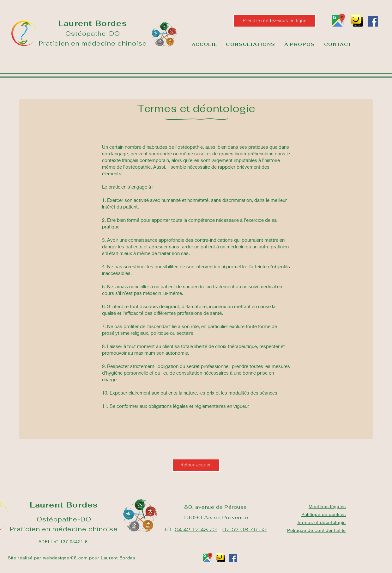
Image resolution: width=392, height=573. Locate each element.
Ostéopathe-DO (92, 33)
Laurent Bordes (92, 23)
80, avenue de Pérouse (215, 507)
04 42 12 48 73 (196, 529)
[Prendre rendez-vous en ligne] (274, 21)
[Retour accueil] (196, 465)
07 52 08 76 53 (244, 529)
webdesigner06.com (66, 557)
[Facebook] (373, 21)
